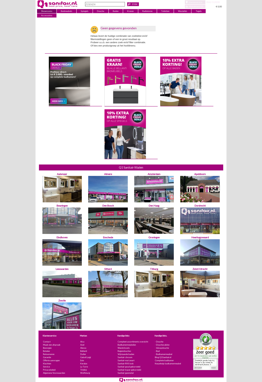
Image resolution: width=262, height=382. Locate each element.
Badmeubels (66, 11)
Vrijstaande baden (125, 354)
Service (46, 366)
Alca (82, 341)
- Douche (159, 341)
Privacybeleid (49, 370)
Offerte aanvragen (51, 360)
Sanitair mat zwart (125, 360)
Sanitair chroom (124, 357)
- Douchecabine (162, 345)
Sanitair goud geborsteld (128, 366)
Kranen (130, 11)
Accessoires (46, 15)
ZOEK (134, 4)
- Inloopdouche (162, 348)
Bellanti (83, 351)
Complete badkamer (164, 360)
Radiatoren (147, 11)
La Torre (84, 366)
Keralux (83, 363)
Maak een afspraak (51, 345)
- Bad (157, 351)
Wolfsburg (85, 373)
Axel (82, 345)
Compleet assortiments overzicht (132, 341)
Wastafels (182, 11)
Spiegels (84, 11)
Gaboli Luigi (85, 357)
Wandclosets (123, 348)
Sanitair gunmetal (125, 373)
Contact (46, 341)
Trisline (83, 370)
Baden (116, 11)
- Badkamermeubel (163, 354)
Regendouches (124, 351)
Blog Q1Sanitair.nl (163, 357)
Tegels (199, 11)
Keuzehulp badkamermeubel (168, 363)
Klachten (47, 363)
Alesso (83, 348)
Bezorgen (47, 348)
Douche (100, 11)
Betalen (46, 351)
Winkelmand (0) (196, 6)
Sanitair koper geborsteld (129, 370)
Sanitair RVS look (125, 363)
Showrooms (46, 11)
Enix (82, 360)
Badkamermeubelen (126, 345)
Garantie (47, 357)
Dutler (83, 354)
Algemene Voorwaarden (54, 373)
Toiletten (165, 11)
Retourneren (48, 354)
